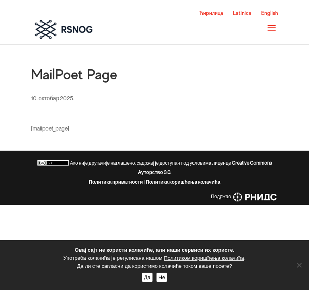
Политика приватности (116, 182)
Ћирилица (211, 13)
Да (147, 277)
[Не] (299, 265)
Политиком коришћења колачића (204, 258)
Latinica (242, 13)
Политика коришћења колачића (183, 182)
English (269, 13)
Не (162, 277)
